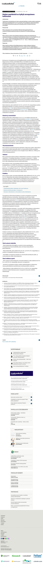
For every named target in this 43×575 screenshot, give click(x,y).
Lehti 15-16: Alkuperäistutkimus (9, 11)
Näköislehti (2, 520)
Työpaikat (2, 523)
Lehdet (2, 518)
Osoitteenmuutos (4, 532)
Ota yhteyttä (3, 515)
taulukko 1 (28, 119)
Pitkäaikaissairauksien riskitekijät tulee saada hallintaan (16, 188)
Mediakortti (3, 517)
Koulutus (2, 524)
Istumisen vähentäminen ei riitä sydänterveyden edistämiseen (17, 191)
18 (17, 229)
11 (23, 109)
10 (22, 109)
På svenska (2, 533)
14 (16, 200)
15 (23, 214)
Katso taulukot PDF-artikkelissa (9, 341)
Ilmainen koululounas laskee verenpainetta (13, 190)
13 (26, 109)
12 (24, 109)
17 (16, 226)
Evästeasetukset (3, 536)
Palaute (2, 530)
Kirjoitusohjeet (3, 521)
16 (25, 217)
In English (2, 534)
